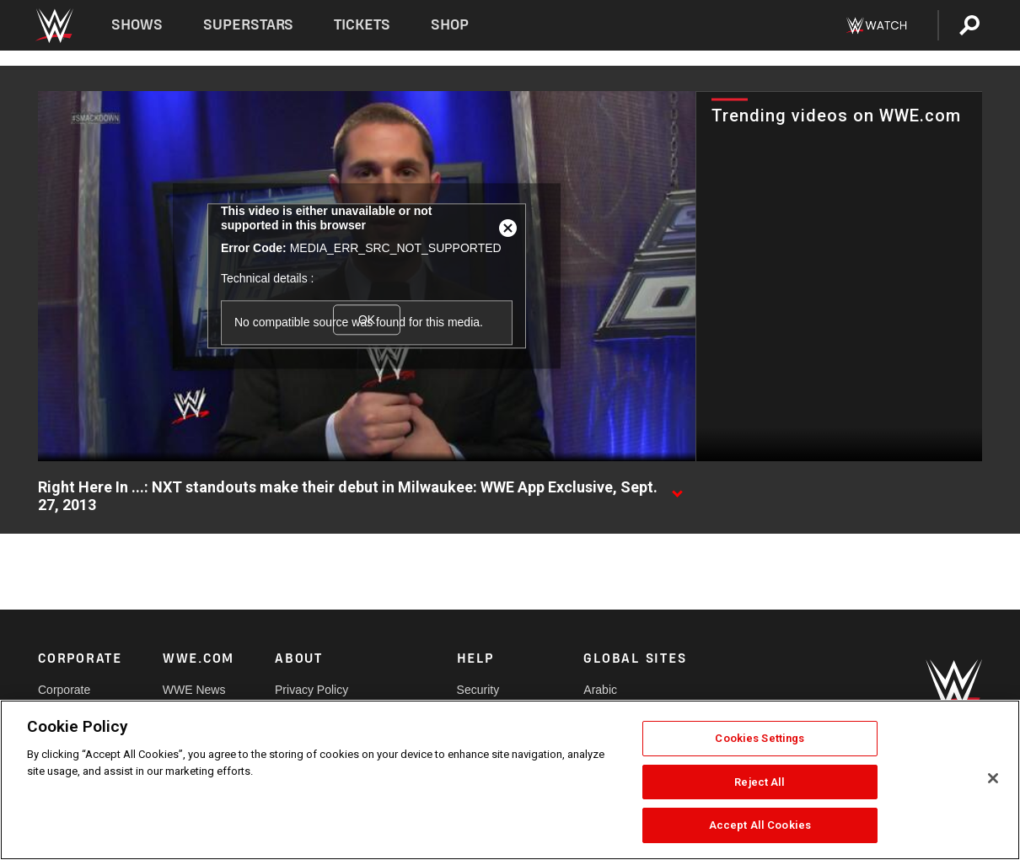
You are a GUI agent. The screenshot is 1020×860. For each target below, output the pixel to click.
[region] (510, 780)
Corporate (64, 689)
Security (478, 689)
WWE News (194, 689)
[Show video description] (676, 488)
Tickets (362, 25)
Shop (450, 25)
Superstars (248, 25)
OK (366, 319)
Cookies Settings (759, 738)
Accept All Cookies (760, 825)
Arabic (600, 689)
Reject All (759, 782)
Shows (137, 25)
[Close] (993, 778)
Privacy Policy (311, 689)
